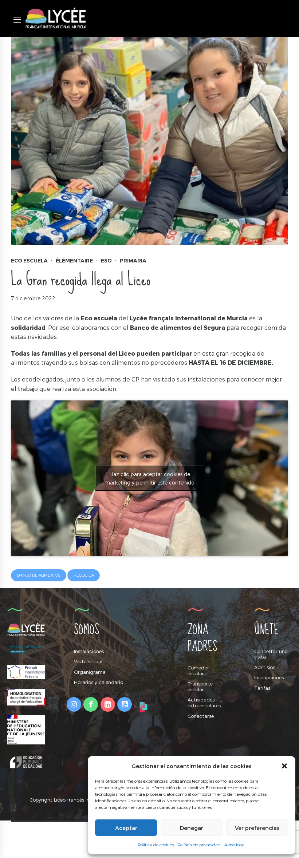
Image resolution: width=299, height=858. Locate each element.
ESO (106, 260)
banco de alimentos (38, 575)
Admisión (265, 667)
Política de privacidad (199, 844)
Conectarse (201, 716)
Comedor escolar (198, 670)
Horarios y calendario (98, 682)
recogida (84, 575)
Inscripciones (269, 677)
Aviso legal (234, 844)
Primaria (133, 260)
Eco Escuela (29, 260)
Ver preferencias (257, 828)
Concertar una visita (271, 654)
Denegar (191, 828)
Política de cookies (156, 844)
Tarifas (262, 688)
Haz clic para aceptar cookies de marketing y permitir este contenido (149, 478)
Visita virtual (88, 661)
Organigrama (90, 672)
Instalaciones (89, 651)
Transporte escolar (200, 686)
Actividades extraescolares (204, 702)
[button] (284, 766)
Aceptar (126, 828)
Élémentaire (74, 260)
